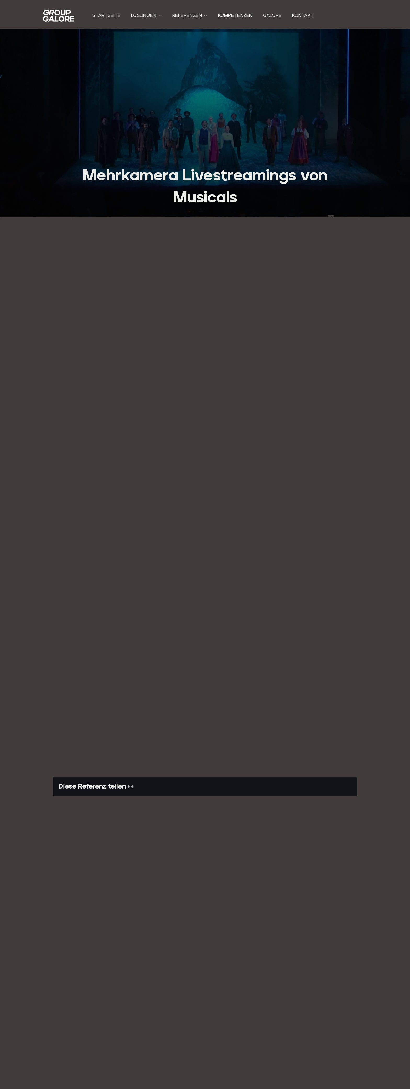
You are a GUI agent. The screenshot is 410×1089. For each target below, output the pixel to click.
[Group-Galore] (58, 12)
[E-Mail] (130, 787)
